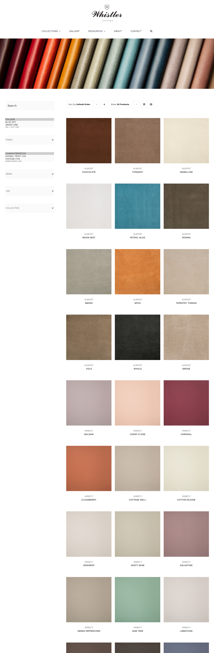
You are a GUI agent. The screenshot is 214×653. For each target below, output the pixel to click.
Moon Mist (88, 237)
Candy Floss (137, 434)
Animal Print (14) (29, 156)
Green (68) (29, 124)
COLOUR (29, 119)
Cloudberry (88, 499)
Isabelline (186, 172)
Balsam (88, 434)
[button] (151, 31)
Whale (138, 368)
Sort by (79, 104)
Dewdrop (88, 565)
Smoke (89, 303)
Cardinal (186, 434)
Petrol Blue (137, 237)
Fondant (137, 172)
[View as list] (151, 104)
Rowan (186, 237)
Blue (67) (29, 122)
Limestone (186, 631)
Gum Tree (137, 631)
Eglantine (186, 565)
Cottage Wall (137, 499)
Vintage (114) (29, 159)
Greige (186, 368)
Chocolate (89, 172)
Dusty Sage (137, 565)
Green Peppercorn (89, 631)
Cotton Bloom (186, 499)
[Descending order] (104, 104)
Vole (89, 368)
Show (120, 104)
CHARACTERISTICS (29, 153)
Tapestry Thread (186, 303)
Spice (137, 303)
